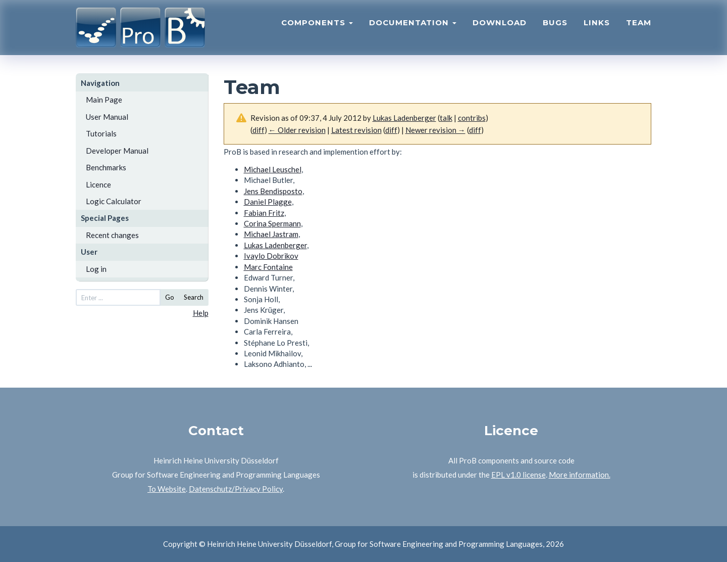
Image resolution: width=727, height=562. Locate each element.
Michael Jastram (271, 234)
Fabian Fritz (264, 212)
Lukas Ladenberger (275, 245)
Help (201, 312)
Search (193, 297)
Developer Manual (117, 150)
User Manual (107, 116)
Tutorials (101, 133)
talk (446, 117)
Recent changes (112, 235)
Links (597, 28)
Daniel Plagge (268, 201)
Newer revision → (435, 129)
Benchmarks (106, 167)
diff (258, 129)
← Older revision (297, 129)
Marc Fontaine (268, 266)
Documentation (412, 28)
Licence (98, 184)
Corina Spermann (272, 223)
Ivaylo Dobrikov (271, 255)
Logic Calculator (113, 201)
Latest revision (356, 129)
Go (169, 297)
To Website (166, 488)
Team (638, 28)
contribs (472, 117)
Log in (96, 268)
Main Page (104, 99)
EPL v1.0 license (518, 474)
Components (317, 28)
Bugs (555, 28)
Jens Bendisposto (273, 191)
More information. (579, 474)
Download (500, 28)
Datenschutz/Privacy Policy (236, 488)
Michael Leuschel (272, 169)
